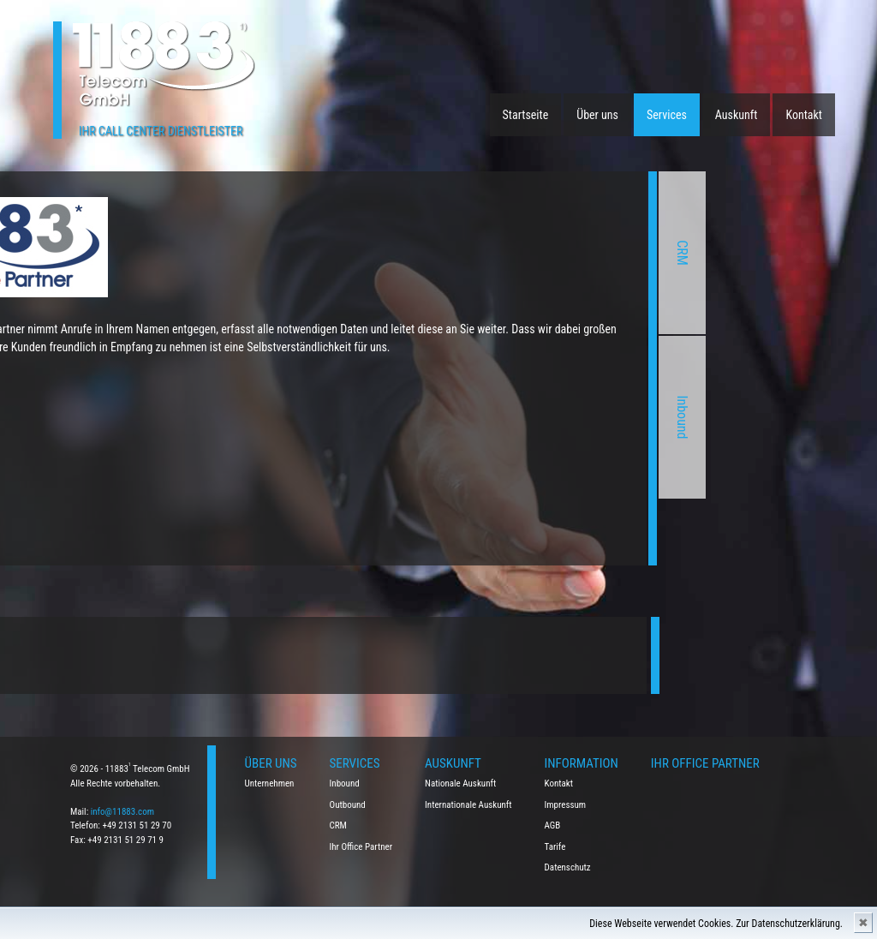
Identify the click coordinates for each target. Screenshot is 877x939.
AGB (553, 825)
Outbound (348, 804)
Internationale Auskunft (468, 804)
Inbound (533, 417)
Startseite (526, 115)
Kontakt (803, 115)
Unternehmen (270, 783)
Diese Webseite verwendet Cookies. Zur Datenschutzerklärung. (716, 924)
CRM (533, 253)
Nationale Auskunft (460, 783)
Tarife (555, 846)
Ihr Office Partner (361, 846)
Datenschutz (568, 867)
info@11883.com (122, 811)
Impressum (566, 804)
